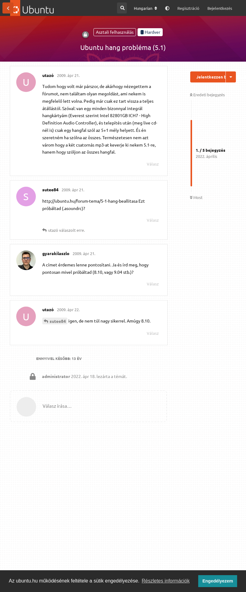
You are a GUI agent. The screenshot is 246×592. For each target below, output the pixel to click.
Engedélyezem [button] (217, 581)
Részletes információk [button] (166, 580)
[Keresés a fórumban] (122, 7)
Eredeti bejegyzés (207, 94)
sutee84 (58, 321)
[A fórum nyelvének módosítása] (145, 8)
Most (196, 197)
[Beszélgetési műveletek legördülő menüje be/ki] (231, 76)
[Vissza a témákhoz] (7, 7)
